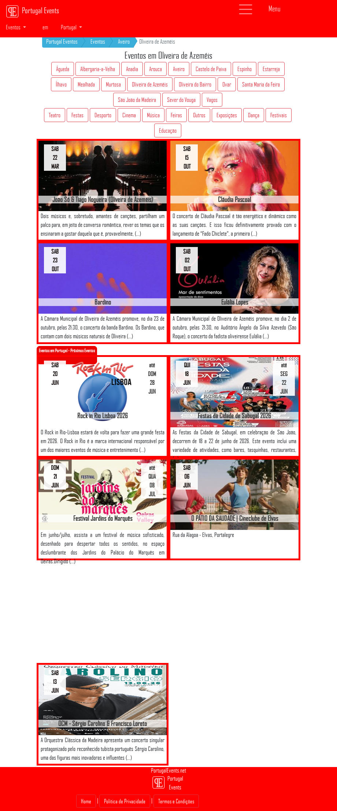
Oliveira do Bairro (195, 84)
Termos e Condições (176, 801)
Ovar (226, 84)
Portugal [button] (69, 27)
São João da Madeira (137, 99)
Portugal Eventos (62, 41)
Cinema (129, 115)
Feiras (176, 115)
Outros (199, 115)
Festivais (278, 115)
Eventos (97, 41)
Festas (77, 115)
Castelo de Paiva (211, 69)
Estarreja (271, 69)
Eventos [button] (14, 27)
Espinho (244, 69)
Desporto (103, 115)
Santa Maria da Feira (261, 84)
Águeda (62, 69)
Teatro (54, 115)
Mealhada (86, 84)
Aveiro (124, 41)
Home (86, 801)
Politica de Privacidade (124, 801)
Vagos (212, 99)
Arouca (155, 69)
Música (153, 115)
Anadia (132, 69)
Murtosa (113, 84)
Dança (253, 115)
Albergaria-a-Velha (97, 69)
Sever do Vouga (181, 99)
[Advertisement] (106, 611)
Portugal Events (32, 11)
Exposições (226, 115)
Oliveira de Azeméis (150, 84)
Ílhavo (61, 84)
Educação (168, 130)
